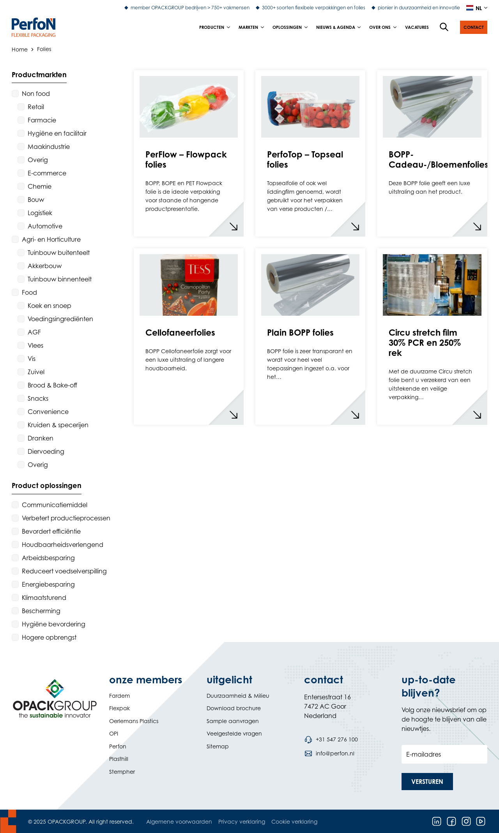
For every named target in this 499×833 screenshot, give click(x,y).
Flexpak (119, 708)
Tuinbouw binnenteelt (60, 279)
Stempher (122, 771)
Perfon (117, 746)
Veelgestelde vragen (234, 733)
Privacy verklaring (241, 821)
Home (20, 49)
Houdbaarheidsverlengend (62, 544)
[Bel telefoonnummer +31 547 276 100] (331, 739)
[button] (473, 27)
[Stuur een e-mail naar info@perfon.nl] (329, 753)
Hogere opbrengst (49, 637)
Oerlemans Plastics (133, 721)
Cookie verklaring (294, 821)
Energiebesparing (48, 584)
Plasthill (118, 758)
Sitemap (218, 746)
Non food (36, 93)
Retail (36, 107)
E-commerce (47, 173)
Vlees (35, 345)
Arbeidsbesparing (48, 558)
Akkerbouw (45, 266)
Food (29, 292)
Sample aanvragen (233, 721)
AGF (34, 332)
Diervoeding (46, 451)
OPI (113, 733)
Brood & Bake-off (52, 385)
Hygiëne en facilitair (57, 133)
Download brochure (234, 708)
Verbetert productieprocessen (66, 518)
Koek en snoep (49, 306)
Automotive (45, 226)
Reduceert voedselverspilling (64, 571)
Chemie (39, 186)
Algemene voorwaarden (179, 821)
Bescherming (41, 611)
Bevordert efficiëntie (51, 531)
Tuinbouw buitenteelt (59, 252)
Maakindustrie (49, 146)
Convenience (48, 412)
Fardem (119, 695)
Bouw (36, 199)
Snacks (38, 398)
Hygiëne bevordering (53, 624)
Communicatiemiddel (54, 505)
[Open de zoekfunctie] (444, 27)
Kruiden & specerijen (58, 425)
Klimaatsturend (44, 597)
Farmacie (42, 120)
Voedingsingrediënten (60, 319)
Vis (31, 359)
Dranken (40, 438)
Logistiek (40, 213)
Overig (38, 160)
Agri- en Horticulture (51, 239)
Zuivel (36, 372)
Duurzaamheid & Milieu (238, 695)
